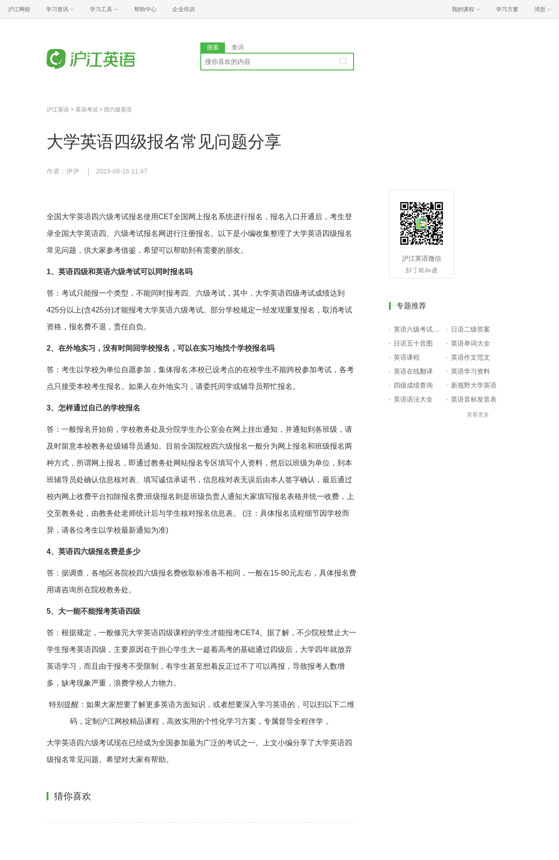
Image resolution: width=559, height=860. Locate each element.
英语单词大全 (470, 343)
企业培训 (183, 9)
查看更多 (478, 414)
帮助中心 (145, 9)
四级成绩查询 (413, 385)
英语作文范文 (470, 357)
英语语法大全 (413, 399)
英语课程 (407, 357)
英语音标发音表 (474, 399)
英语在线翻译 (413, 371)
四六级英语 (118, 109)
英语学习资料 (470, 371)
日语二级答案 (470, 329)
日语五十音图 (413, 343)
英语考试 (86, 109)
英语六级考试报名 (418, 329)
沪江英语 (58, 109)
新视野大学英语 (474, 385)
